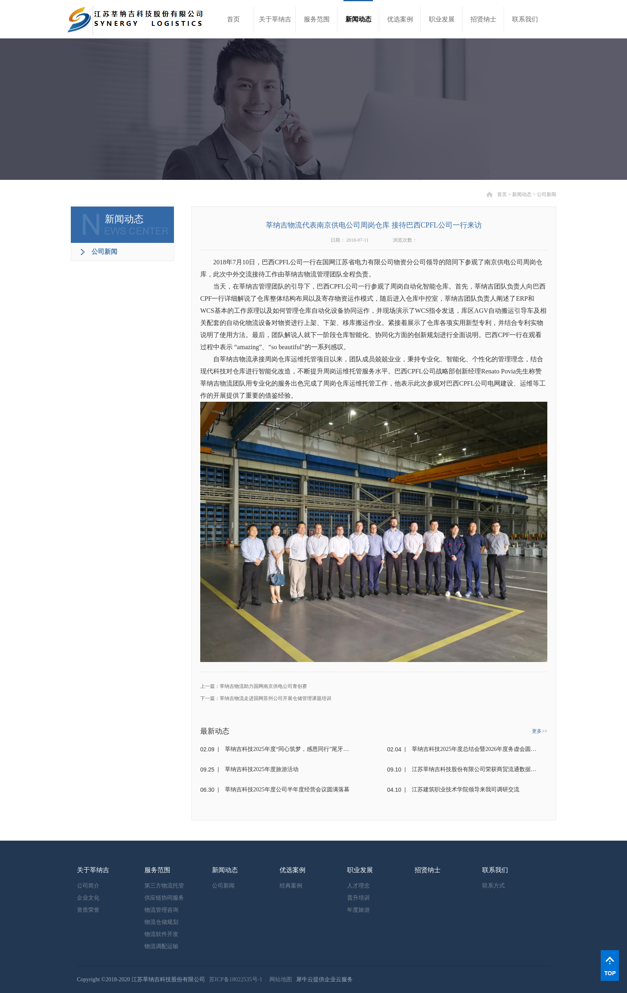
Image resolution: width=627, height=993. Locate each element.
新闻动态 (522, 194)
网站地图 (279, 979)
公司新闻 (546, 194)
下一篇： (265, 698)
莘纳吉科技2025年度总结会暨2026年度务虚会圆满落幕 (474, 749)
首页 (233, 19)
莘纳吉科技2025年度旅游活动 (262, 769)
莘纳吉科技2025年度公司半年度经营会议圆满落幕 (287, 789)
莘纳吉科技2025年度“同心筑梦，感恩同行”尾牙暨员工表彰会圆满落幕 (287, 749)
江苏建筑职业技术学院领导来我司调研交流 (465, 789)
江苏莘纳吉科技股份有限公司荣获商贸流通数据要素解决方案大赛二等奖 (474, 769)
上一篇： (253, 686)
